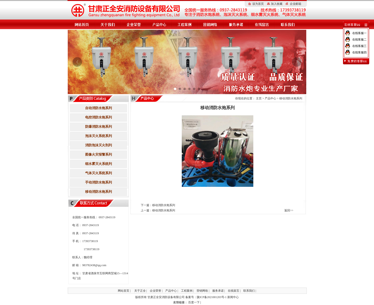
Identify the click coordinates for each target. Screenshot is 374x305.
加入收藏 (276, 3)
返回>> (288, 210)
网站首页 (123, 290)
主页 (259, 98)
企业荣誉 (155, 290)
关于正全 (140, 290)
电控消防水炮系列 (98, 117)
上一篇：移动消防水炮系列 (158, 210)
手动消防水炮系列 (98, 182)
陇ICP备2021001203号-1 (212, 297)
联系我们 (249, 290)
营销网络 (202, 290)
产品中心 (270, 98)
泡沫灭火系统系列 (98, 136)
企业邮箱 (295, 3)
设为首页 (258, 3)
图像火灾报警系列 (98, 154)
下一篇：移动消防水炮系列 (158, 205)
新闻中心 (233, 297)
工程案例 (186, 290)
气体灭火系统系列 (98, 173)
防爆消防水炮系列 (98, 126)
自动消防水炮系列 (98, 108)
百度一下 (194, 302)
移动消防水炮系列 (98, 191)
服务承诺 (218, 290)
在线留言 (233, 290)
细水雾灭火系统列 (98, 164)
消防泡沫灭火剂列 (98, 145)
